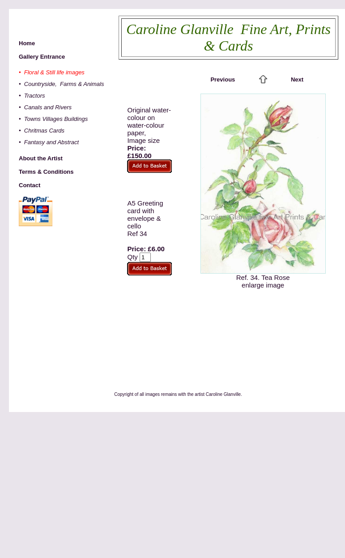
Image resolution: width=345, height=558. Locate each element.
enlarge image (263, 285)
